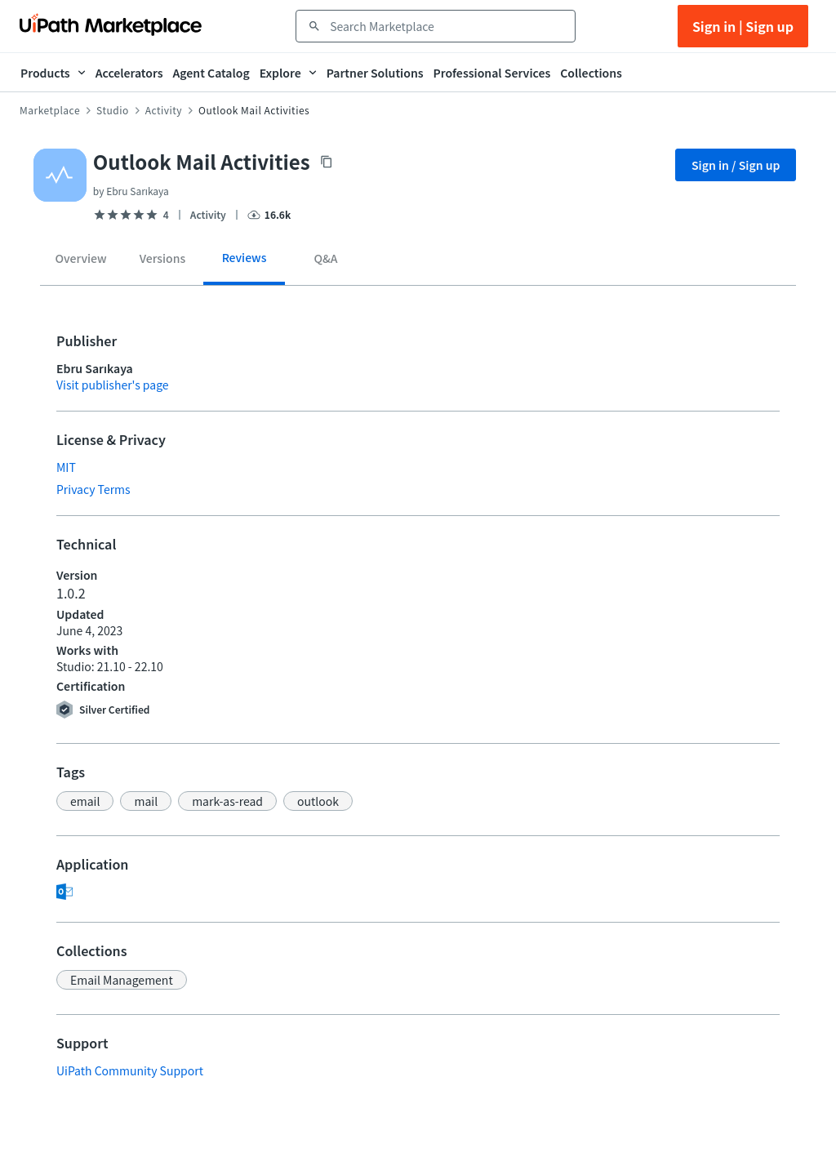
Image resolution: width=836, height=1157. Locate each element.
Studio (112, 110)
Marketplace (50, 110)
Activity (163, 110)
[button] (84, 801)
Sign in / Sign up (735, 165)
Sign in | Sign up (743, 26)
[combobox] (447, 26)
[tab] (81, 261)
